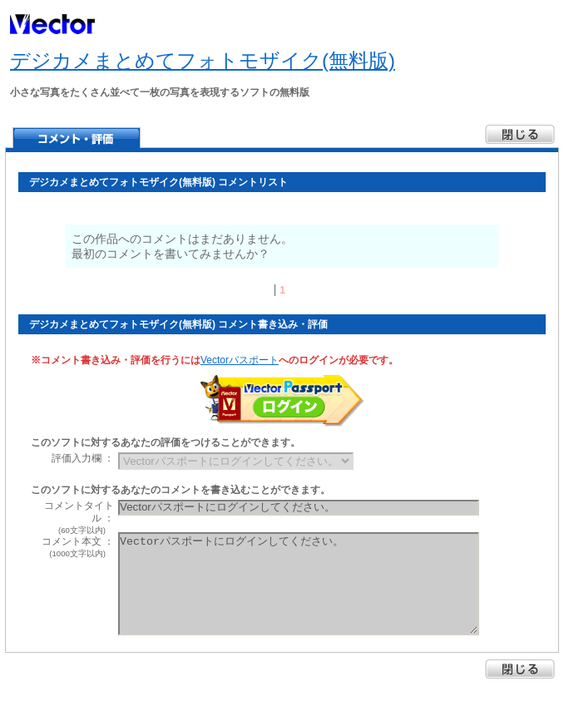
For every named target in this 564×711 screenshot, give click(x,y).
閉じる (520, 669)
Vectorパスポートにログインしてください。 (298, 583)
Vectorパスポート (239, 360)
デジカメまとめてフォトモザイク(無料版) (202, 60)
